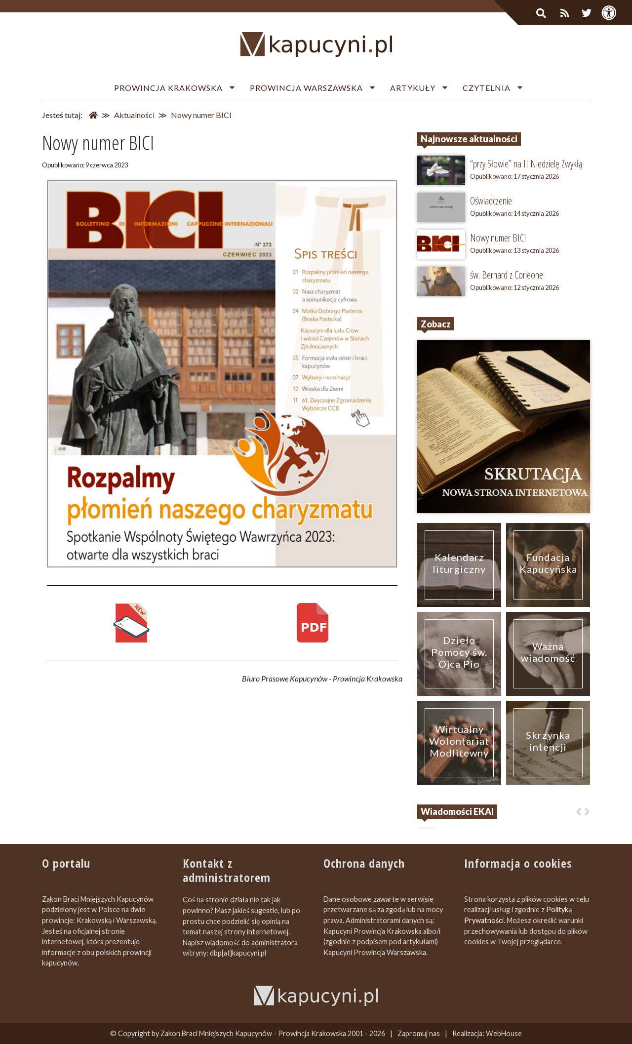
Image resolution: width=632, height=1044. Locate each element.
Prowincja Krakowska (168, 87)
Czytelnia (487, 87)
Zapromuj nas (418, 1033)
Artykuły (412, 87)
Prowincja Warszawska (306, 87)
